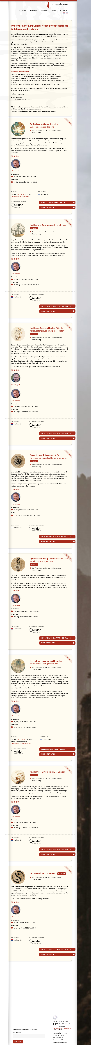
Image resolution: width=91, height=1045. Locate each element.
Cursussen (22, 10)
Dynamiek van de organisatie (48, 585)
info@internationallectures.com (62, 1028)
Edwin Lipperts (18, 400)
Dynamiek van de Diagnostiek (47, 479)
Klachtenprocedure (58, 1035)
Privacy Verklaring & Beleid (60, 1033)
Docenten (33, 10)
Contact (53, 10)
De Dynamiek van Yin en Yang (45, 918)
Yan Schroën (18, 167)
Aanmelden (18, 1041)
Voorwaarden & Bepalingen (61, 1040)
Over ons (44, 10)
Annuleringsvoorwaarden (60, 1042)
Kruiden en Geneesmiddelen (49, 349)
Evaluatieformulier (58, 1037)
